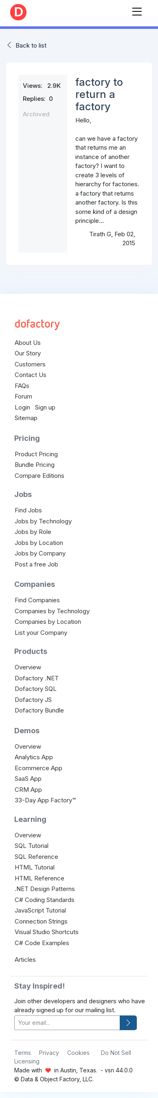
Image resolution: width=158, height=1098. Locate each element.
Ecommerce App (38, 768)
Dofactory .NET (37, 678)
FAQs (22, 386)
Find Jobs (28, 510)
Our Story (28, 353)
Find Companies (37, 600)
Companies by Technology (52, 611)
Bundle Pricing (35, 464)
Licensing (27, 1061)
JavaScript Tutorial (40, 910)
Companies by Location (48, 621)
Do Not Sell (116, 1052)
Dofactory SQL (36, 689)
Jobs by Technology (43, 521)
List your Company (41, 632)
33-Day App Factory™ (45, 800)
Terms (22, 1052)
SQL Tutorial (31, 846)
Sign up (45, 407)
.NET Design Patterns (45, 889)
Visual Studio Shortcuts (47, 932)
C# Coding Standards (45, 900)
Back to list (30, 45)
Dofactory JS (33, 700)
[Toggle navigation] (136, 10)
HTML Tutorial (35, 867)
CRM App (28, 789)
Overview (28, 667)
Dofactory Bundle (39, 710)
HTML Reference (39, 878)
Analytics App (34, 757)
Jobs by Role (33, 532)
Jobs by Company (40, 553)
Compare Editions (39, 475)
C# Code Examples (42, 943)
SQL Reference (36, 857)
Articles (25, 959)
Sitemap (26, 418)
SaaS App (28, 778)
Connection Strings (41, 921)
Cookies (78, 1052)
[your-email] (67, 1022)
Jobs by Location (39, 543)
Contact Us (30, 375)
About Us (28, 342)
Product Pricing (36, 454)
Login (22, 407)
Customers (30, 364)
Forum (23, 396)
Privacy (49, 1052)
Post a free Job (36, 564)
